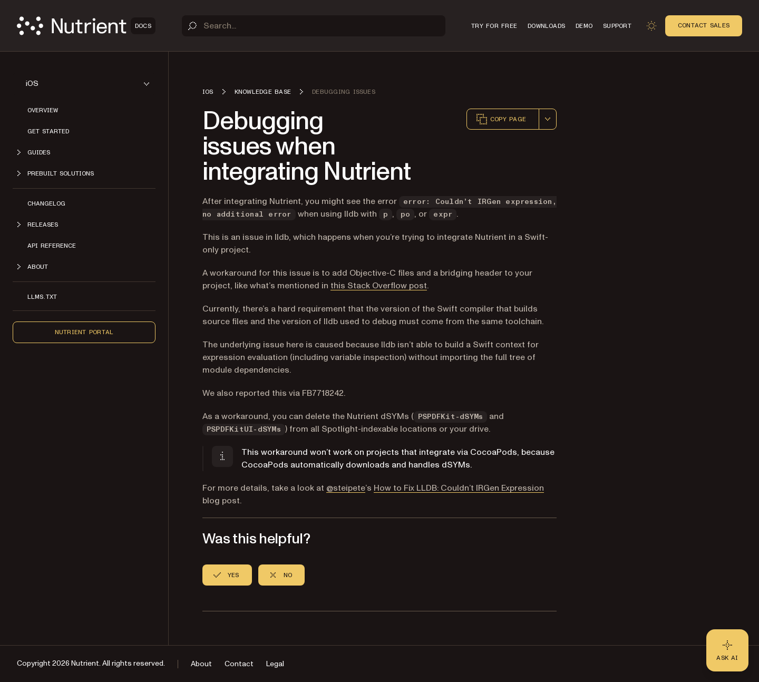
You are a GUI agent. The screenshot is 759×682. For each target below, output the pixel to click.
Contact (239, 664)
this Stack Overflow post (378, 285)
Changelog (46, 203)
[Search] (313, 25)
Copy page (500, 119)
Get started (48, 131)
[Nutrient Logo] (86, 25)
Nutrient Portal (84, 332)
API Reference (51, 245)
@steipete (345, 488)
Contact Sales (703, 25)
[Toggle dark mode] (651, 25)
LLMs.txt (42, 297)
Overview (42, 110)
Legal (275, 664)
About (201, 664)
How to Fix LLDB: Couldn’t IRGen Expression (459, 488)
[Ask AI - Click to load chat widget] (727, 650)
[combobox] (548, 119)
